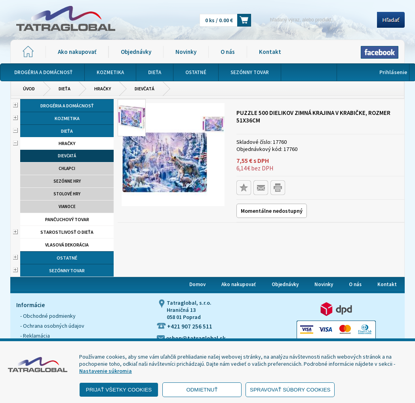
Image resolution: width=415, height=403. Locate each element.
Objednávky (136, 51)
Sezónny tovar (67, 270)
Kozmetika (67, 118)
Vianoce (67, 206)
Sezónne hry (67, 181)
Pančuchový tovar (67, 219)
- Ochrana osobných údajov (52, 325)
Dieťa (64, 89)
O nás (228, 51)
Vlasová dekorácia (67, 245)
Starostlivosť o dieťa (66, 232)
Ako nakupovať (77, 51)
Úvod (29, 89)
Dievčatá (144, 89)
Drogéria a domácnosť (67, 106)
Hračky (102, 89)
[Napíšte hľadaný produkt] (316, 19)
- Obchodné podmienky (48, 315)
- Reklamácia (35, 335)
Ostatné (67, 258)
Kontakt (270, 51)
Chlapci (67, 168)
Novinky (185, 51)
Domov (197, 284)
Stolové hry (66, 194)
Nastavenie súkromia (105, 370)
